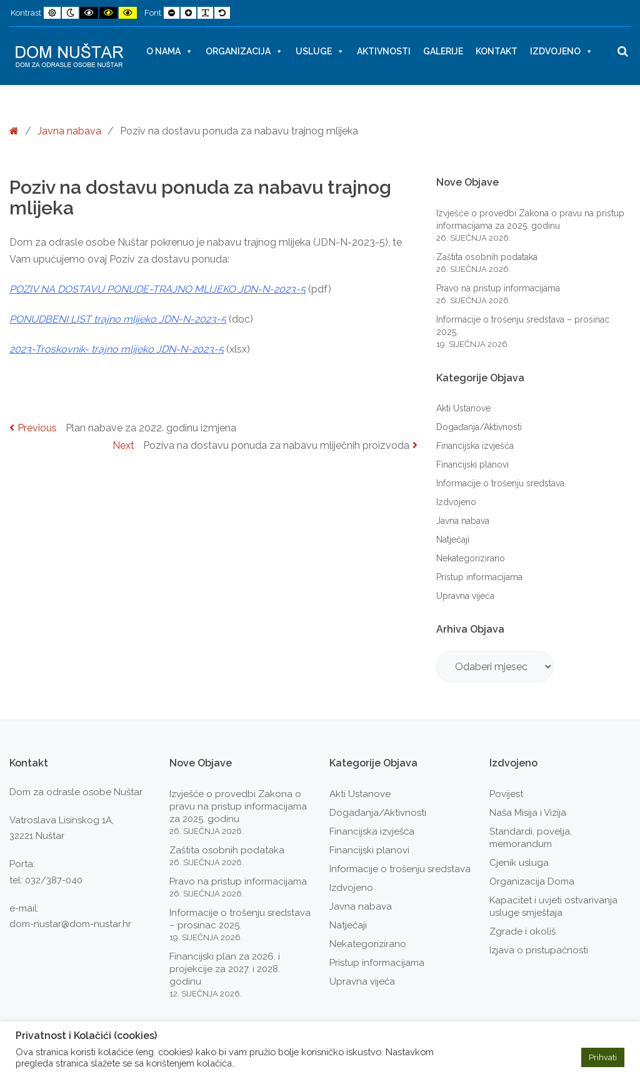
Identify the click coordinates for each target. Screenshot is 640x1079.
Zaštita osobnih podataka (487, 257)
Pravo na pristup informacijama (498, 288)
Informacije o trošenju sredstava (500, 483)
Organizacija (244, 51)
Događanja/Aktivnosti (479, 427)
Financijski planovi (472, 464)
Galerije (443, 51)
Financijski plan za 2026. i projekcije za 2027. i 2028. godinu (224, 969)
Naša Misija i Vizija (527, 812)
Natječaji (452, 539)
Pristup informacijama (479, 577)
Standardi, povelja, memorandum (530, 838)
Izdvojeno (561, 51)
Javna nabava (69, 131)
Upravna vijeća (465, 596)
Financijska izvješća (475, 446)
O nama (169, 51)
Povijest (506, 794)
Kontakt (497, 51)
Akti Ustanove (463, 408)
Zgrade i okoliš (522, 931)
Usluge (320, 51)
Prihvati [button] (603, 1057)
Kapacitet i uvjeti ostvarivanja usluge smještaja (553, 906)
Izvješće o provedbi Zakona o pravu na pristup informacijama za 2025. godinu (238, 806)
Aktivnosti (384, 51)
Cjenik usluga (519, 862)
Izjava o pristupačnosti (538, 950)
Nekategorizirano (470, 558)
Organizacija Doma (531, 881)
